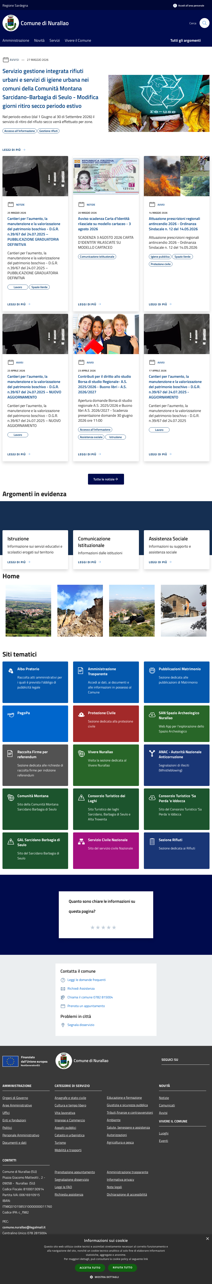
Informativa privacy (120, 1179)
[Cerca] (205, 23)
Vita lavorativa (65, 1112)
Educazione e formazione (124, 1097)
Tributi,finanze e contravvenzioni (130, 1112)
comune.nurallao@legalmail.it (24, 1227)
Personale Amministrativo (20, 1135)
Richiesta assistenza (69, 1194)
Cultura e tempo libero (70, 1105)
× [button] (207, 1238)
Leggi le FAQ (63, 1186)
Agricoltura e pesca (120, 1142)
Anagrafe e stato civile (70, 1097)
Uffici (6, 1112)
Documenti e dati (14, 1142)
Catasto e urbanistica (69, 1135)
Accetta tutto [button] (90, 1267)
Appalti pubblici (65, 1127)
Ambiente (113, 1119)
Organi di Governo (15, 1097)
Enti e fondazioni (14, 1120)
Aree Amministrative (17, 1105)
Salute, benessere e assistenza (128, 1127)
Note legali (114, 1186)
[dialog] (106, 1259)
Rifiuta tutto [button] (122, 1267)
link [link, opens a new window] (146, 1259)
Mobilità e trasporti (68, 1150)
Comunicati (167, 1105)
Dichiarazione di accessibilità (127, 1194)
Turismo (60, 1142)
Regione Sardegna (15, 5)
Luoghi (164, 1133)
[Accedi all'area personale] (189, 5)
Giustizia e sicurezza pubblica (127, 1104)
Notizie (16, 205)
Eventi (163, 1140)
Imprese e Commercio (70, 1120)
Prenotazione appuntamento (75, 1171)
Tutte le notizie (105, 479)
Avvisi (14, 59)
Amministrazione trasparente (127, 1171)
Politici (7, 1127)
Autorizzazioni (117, 1134)
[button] (106, 1277)
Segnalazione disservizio (72, 1179)
